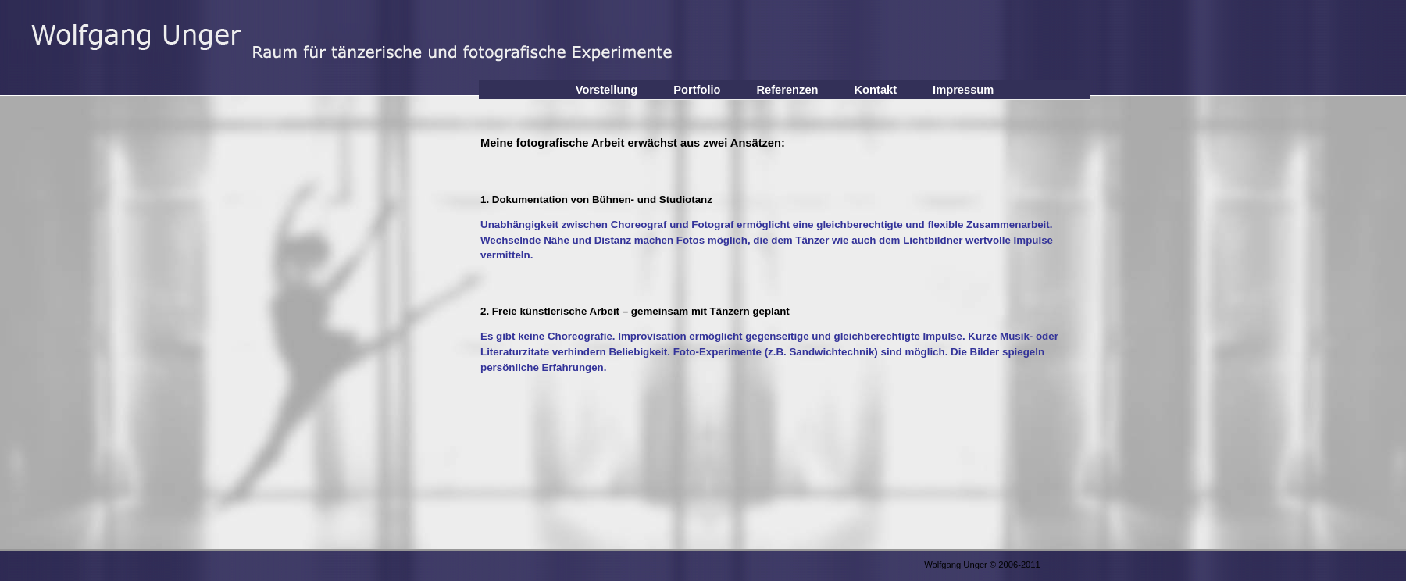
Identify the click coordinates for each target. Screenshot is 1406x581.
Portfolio (696, 90)
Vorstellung (607, 90)
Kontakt (876, 90)
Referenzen (788, 90)
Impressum (963, 90)
